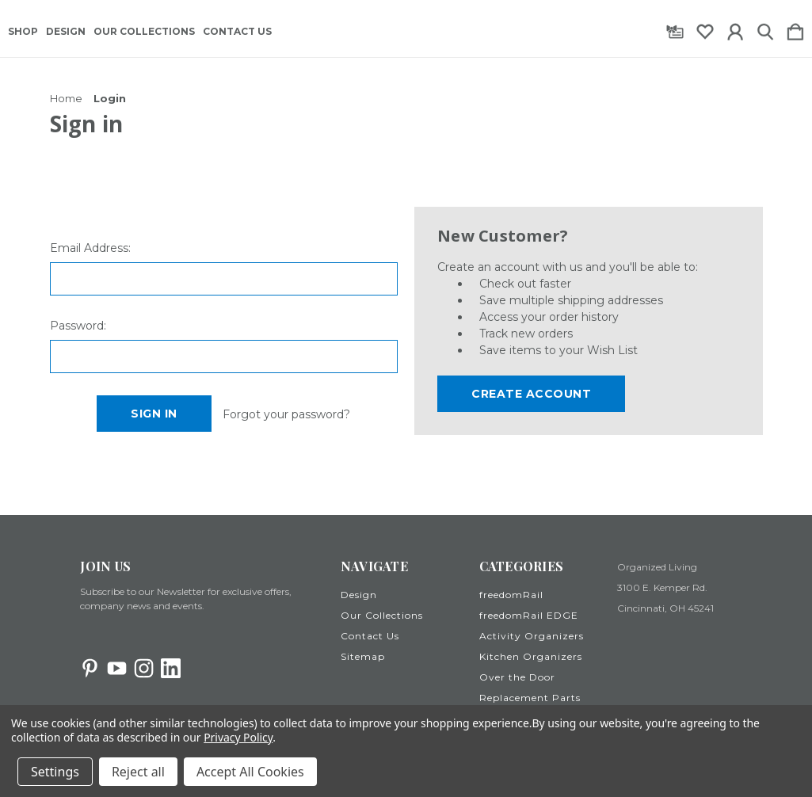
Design (66, 31)
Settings (55, 771)
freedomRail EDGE (528, 615)
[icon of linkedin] (171, 668)
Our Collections (144, 31)
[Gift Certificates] (675, 28)
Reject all (138, 771)
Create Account (531, 394)
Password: (78, 325)
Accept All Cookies (250, 771)
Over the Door (517, 677)
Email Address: (90, 248)
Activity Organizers (531, 636)
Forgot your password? (286, 414)
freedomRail (511, 595)
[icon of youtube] (117, 668)
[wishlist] (705, 28)
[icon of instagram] (144, 668)
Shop (23, 31)
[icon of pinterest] (90, 668)
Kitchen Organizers (530, 656)
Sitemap (363, 656)
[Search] (765, 28)
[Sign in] (735, 28)
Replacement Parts (530, 698)
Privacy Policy (238, 737)
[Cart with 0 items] (795, 28)
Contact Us (237, 31)
